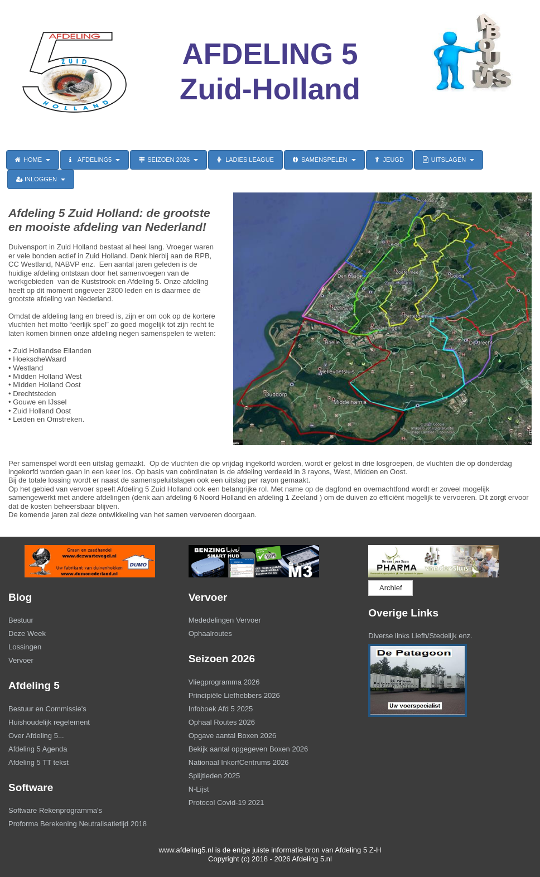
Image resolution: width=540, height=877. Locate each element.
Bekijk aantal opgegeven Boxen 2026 (248, 749)
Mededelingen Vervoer (225, 620)
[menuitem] (90, 621)
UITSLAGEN (448, 159)
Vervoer (20, 660)
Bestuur (20, 620)
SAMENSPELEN (324, 159)
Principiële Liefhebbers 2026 (234, 695)
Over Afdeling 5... (36, 735)
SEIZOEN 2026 (168, 159)
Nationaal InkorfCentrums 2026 (239, 762)
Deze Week (27, 633)
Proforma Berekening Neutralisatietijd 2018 (77, 824)
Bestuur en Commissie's (47, 709)
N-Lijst (199, 789)
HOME (32, 159)
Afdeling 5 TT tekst (38, 762)
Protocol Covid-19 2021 (226, 802)
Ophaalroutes (210, 633)
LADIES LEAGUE (245, 159)
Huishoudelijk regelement (49, 722)
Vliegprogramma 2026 (224, 682)
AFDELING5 (94, 159)
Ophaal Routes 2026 (222, 722)
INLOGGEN (40, 179)
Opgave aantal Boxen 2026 (233, 735)
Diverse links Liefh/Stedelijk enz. (420, 636)
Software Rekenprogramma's (55, 810)
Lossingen (24, 647)
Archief (390, 588)
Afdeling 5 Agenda (38, 749)
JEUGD (389, 159)
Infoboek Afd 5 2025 (221, 709)
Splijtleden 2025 (214, 776)
